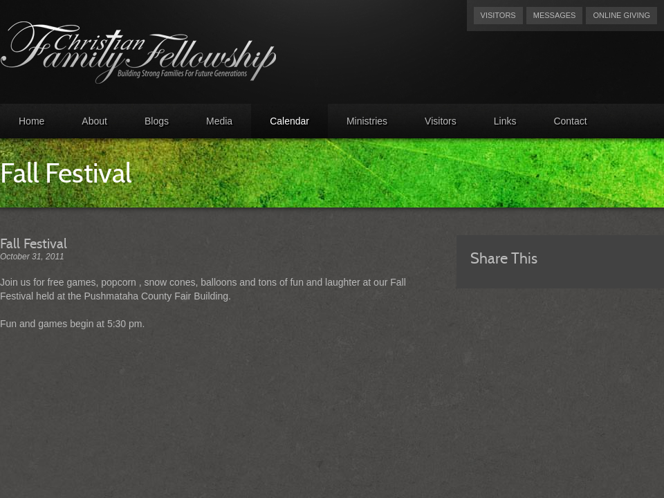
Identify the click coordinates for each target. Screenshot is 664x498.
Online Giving (621, 15)
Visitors (498, 15)
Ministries (367, 121)
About (94, 121)
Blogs (157, 121)
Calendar (289, 121)
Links (505, 121)
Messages (554, 15)
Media (219, 121)
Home (31, 121)
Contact (570, 121)
